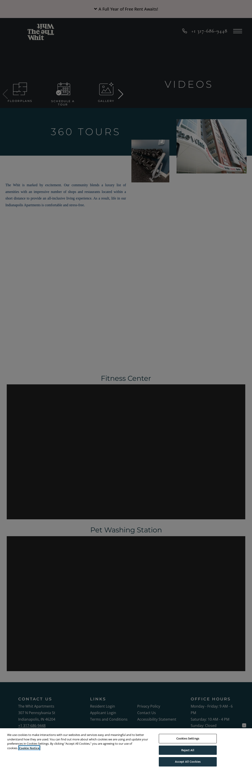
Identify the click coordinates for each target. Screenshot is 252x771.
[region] (126, 749)
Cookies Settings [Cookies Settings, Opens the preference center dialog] (187, 738)
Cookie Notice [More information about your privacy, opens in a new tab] (29, 748)
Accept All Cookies (188, 762)
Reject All (187, 750)
